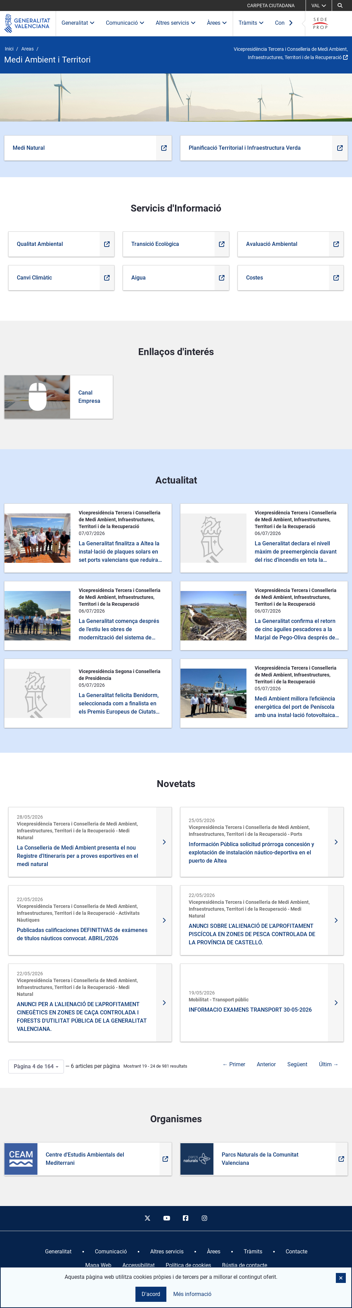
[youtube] (166, 1218)
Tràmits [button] (251, 23)
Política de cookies (188, 1265)
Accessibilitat (138, 1265)
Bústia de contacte (244, 1265)
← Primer (233, 1064)
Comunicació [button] (125, 23)
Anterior (266, 1064)
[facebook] (185, 1218)
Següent (297, 1064)
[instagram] (205, 1218)
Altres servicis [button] (176, 23)
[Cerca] (340, 5)
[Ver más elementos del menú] (290, 23)
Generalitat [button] (78, 23)
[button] (341, 1278)
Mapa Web (98, 1265)
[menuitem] (58, 1252)
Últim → (329, 1064)
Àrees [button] (217, 23)
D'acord (151, 1294)
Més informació (192, 1294)
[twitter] (147, 1218)
